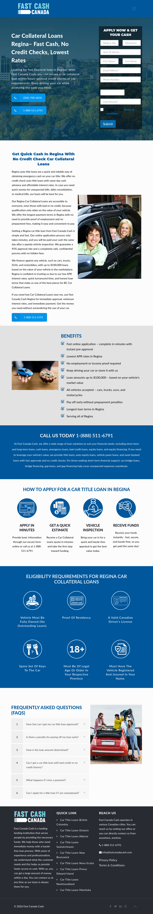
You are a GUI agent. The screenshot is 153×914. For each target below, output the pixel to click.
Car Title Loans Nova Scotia (77, 863)
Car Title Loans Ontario (74, 830)
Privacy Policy (108, 860)
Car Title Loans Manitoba (75, 889)
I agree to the (120, 111)
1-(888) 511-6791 (94, 435)
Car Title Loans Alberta (74, 836)
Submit (108, 124)
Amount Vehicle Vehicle (113, 87)
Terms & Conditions (112, 865)
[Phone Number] (120, 79)
